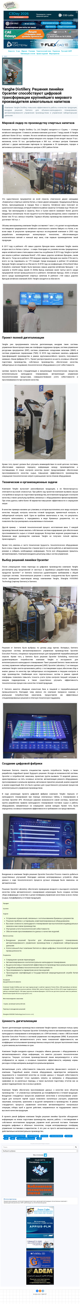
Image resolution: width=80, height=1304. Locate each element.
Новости (11, 51)
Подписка (56, 51)
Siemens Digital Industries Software (15, 1136)
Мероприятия (54, 54)
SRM (39, 1138)
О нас (18, 51)
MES (13, 1138)
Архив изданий (42, 54)
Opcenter (69, 1136)
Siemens (44, 1136)
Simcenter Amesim (56, 1136)
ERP (6, 1138)
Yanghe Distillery (33, 1136)
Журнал (24, 51)
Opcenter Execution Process (26, 1138)
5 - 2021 (4, 56)
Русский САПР (66, 51)
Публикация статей (28, 54)
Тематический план (43, 51)
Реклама (32, 51)
